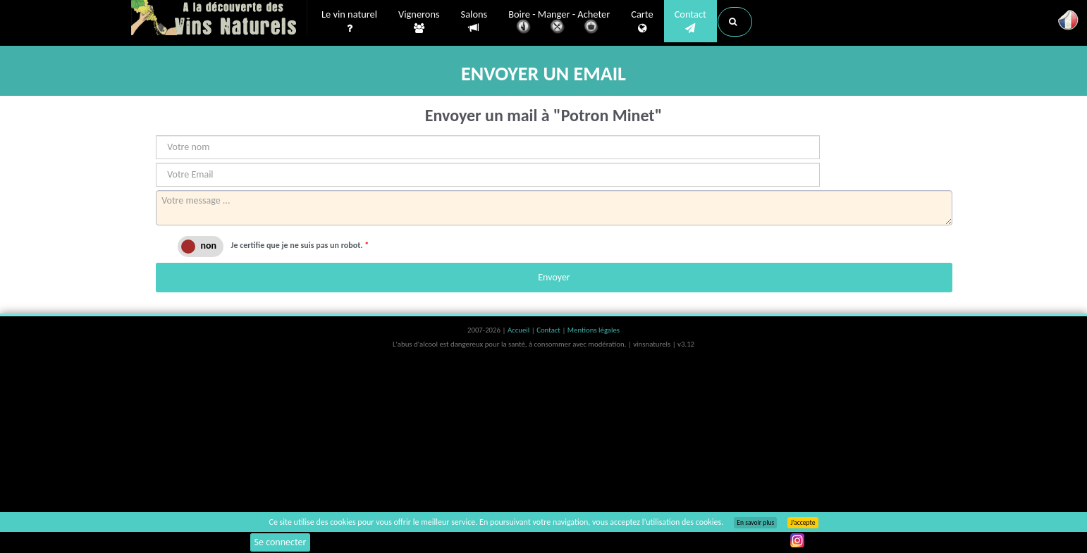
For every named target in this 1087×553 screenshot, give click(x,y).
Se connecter (280, 542)
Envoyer (554, 277)
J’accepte (802, 522)
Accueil (520, 330)
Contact (690, 22)
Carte (642, 22)
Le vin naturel (349, 22)
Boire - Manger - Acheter (559, 23)
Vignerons (419, 22)
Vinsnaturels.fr (219, 19)
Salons (474, 21)
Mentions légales (593, 330)
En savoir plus (755, 522)
